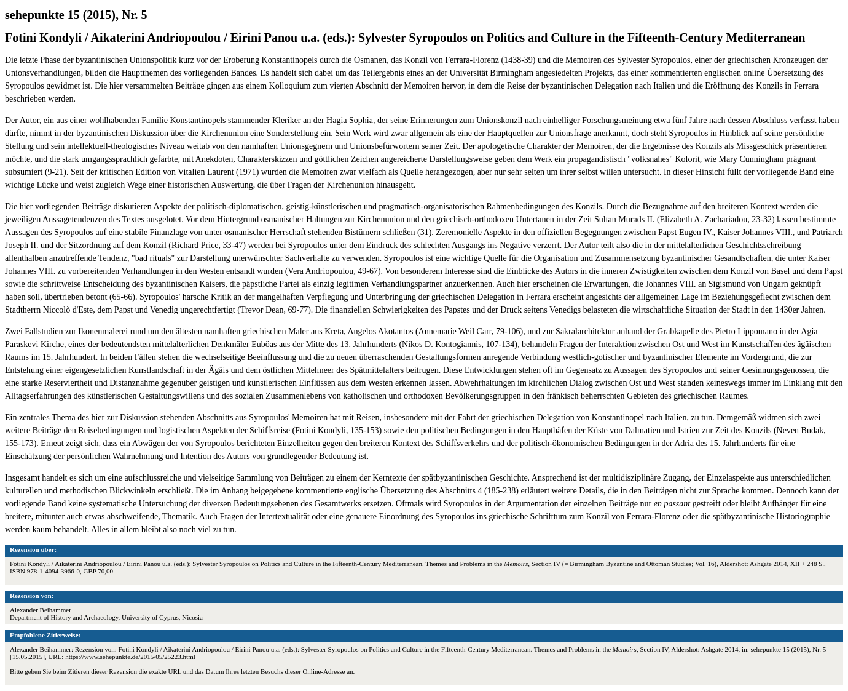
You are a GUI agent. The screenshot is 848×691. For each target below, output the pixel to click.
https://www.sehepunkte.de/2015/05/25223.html (130, 656)
